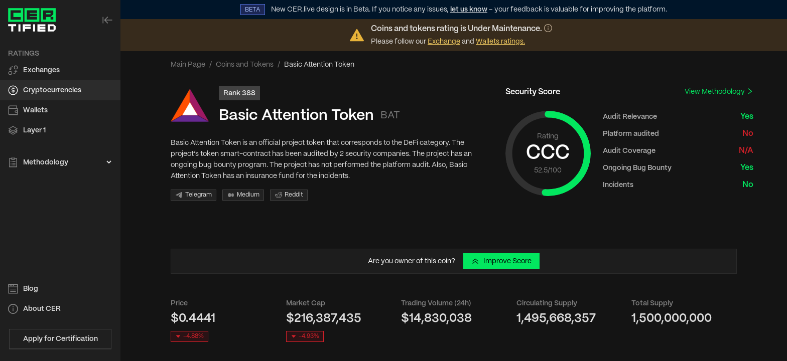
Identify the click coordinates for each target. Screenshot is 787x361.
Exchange (444, 41)
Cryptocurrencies (52, 90)
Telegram (193, 195)
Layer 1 (34, 130)
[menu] (60, 108)
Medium (243, 195)
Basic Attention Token (296, 115)
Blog (30, 288)
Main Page (188, 64)
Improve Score (501, 261)
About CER (42, 308)
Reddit (289, 195)
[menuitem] (60, 70)
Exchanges (41, 70)
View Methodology (719, 91)
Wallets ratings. (500, 41)
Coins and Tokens (245, 64)
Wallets (35, 110)
